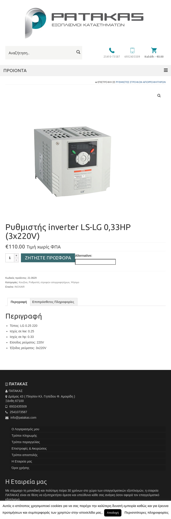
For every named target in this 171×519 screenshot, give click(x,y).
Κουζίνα (23, 282)
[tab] (18, 302)
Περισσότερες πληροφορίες (146, 512)
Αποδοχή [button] (113, 512)
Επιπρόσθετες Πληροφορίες (53, 302)
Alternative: (83, 255)
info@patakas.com (20, 417)
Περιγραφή (19, 302)
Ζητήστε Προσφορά (48, 257)
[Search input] (41, 53)
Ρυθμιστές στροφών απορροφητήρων (141, 82)
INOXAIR (19, 286)
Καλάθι (154, 56)
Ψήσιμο (75, 282)
